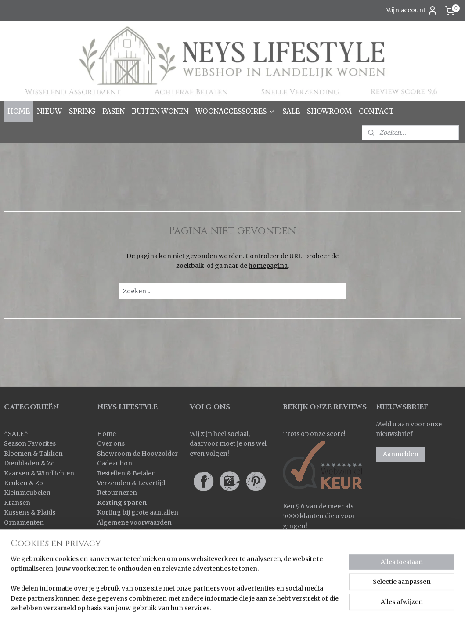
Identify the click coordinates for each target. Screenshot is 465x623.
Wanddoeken (24, 572)
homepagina (268, 266)
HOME (18, 111)
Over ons (111, 443)
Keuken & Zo (23, 483)
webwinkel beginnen (302, 607)
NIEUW (49, 111)
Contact (109, 542)
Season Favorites (30, 443)
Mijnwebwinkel (380, 607)
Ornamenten (24, 522)
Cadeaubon (114, 463)
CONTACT (376, 111)
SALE (291, 111)
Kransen (17, 503)
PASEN (113, 111)
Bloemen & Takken (34, 453)
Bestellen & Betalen (126, 473)
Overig (14, 532)
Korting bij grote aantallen (137, 512)
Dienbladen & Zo (29, 463)
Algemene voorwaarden (134, 522)
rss (268, 607)
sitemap (250, 607)
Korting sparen (122, 503)
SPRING (82, 111)
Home (106, 434)
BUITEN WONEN (160, 111)
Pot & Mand (22, 542)
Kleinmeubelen (27, 493)
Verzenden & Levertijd (131, 483)
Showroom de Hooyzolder (137, 453)
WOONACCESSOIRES (235, 111)
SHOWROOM (329, 111)
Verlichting (21, 561)
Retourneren (117, 493)
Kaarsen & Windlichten (39, 473)
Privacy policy (118, 532)
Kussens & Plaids (29, 512)
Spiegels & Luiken (31, 552)
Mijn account (411, 10)
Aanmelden (400, 454)
